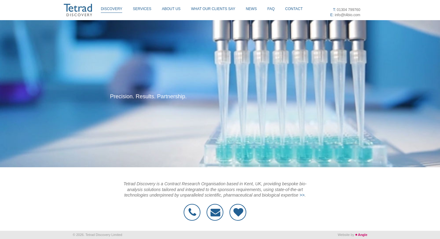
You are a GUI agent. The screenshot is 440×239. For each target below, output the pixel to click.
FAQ (271, 9)
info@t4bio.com (348, 15)
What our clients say (213, 9)
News (251, 9)
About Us (171, 9)
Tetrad (78, 10)
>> (301, 195)
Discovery (111, 9)
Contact (293, 9)
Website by (352, 235)
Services (142, 9)
